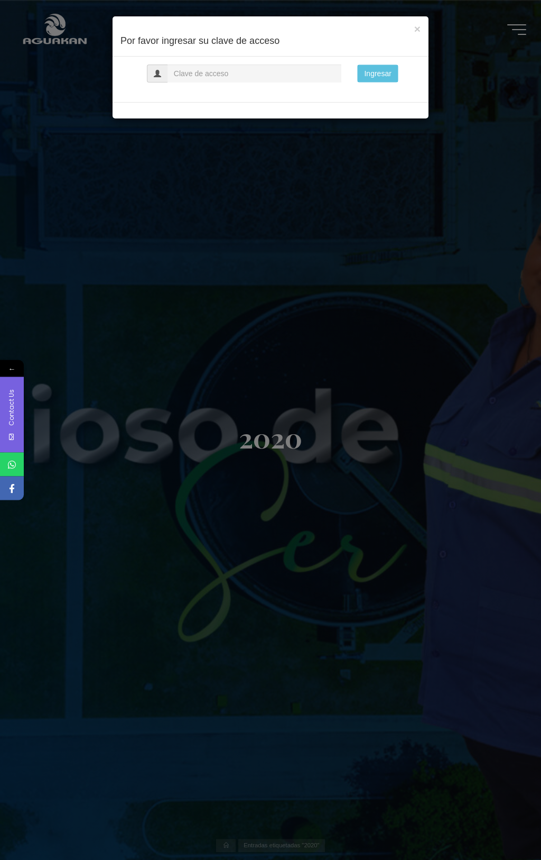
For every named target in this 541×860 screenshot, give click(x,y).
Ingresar (377, 73)
